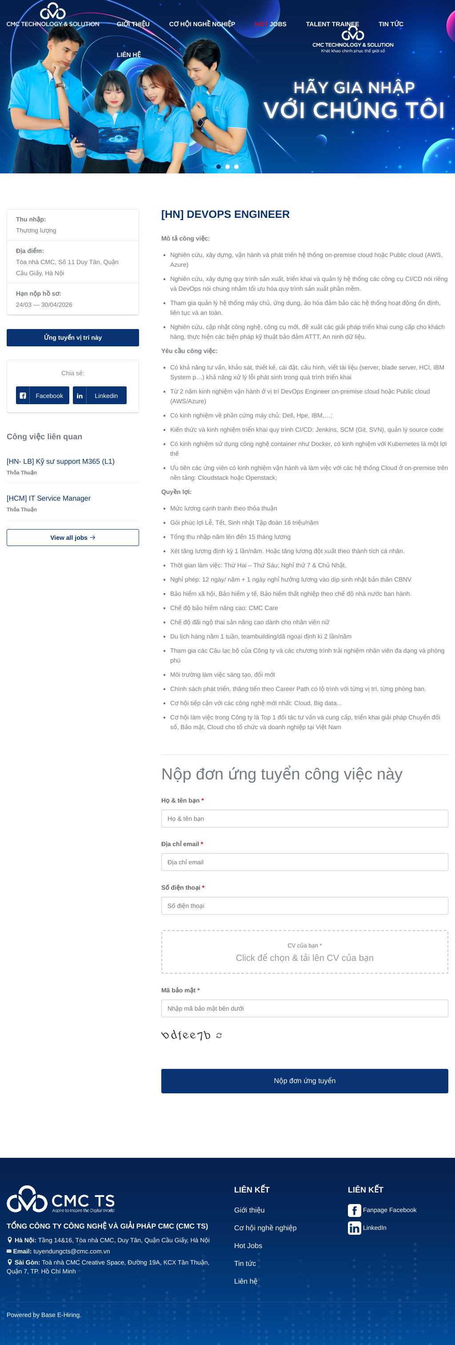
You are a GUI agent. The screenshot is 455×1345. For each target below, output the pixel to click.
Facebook (39, 395)
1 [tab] (218, 167)
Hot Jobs (248, 1246)
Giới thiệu (133, 24)
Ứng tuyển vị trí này (73, 337)
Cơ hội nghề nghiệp (202, 24)
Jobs (271, 24)
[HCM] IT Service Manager (49, 498)
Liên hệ (129, 54)
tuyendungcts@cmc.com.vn (71, 1251)
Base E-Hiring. (61, 1314)
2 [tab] (227, 167)
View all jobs (73, 537)
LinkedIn (375, 1227)
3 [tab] (236, 167)
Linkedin (95, 395)
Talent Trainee (332, 24)
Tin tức (391, 24)
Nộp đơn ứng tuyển (304, 1081)
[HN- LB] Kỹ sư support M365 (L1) (61, 462)
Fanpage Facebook (390, 1209)
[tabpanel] (227, 86)
